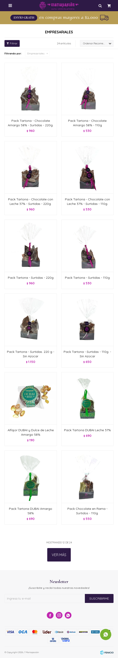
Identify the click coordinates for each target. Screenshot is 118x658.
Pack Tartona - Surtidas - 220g (31, 278)
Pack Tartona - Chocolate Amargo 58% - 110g (87, 123)
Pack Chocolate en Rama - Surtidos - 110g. (87, 511)
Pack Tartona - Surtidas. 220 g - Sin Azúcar (30, 354)
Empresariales (35, 53)
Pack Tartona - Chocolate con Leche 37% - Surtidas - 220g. (30, 201)
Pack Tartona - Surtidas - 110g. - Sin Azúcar (87, 354)
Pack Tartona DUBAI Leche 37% (87, 430)
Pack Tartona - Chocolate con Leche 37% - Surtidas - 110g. (87, 201)
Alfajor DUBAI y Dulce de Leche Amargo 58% (31, 432)
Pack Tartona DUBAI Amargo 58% (30, 511)
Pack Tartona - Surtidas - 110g (87, 278)
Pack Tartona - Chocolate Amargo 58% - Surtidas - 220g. (30, 123)
